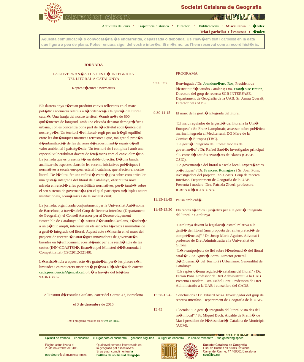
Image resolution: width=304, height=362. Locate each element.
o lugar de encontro (171, 338)
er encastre (81, 338)
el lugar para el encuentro (109, 338)
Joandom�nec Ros (218, 83)
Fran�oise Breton (248, 88)
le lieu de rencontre (200, 338)
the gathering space (230, 338)
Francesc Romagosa (219, 170)
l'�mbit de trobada (57, 338)
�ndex (259, 26)
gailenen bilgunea (142, 338)
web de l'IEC (111, 320)
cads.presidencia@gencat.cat (61, 272)
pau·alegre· (52, 354)
